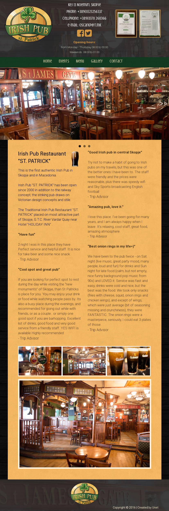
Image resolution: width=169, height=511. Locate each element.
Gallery (97, 61)
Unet (155, 507)
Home (47, 61)
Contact (116, 61)
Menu (80, 61)
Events (64, 61)
